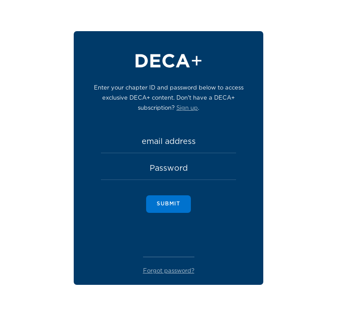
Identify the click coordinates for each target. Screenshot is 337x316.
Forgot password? (168, 271)
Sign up (187, 108)
